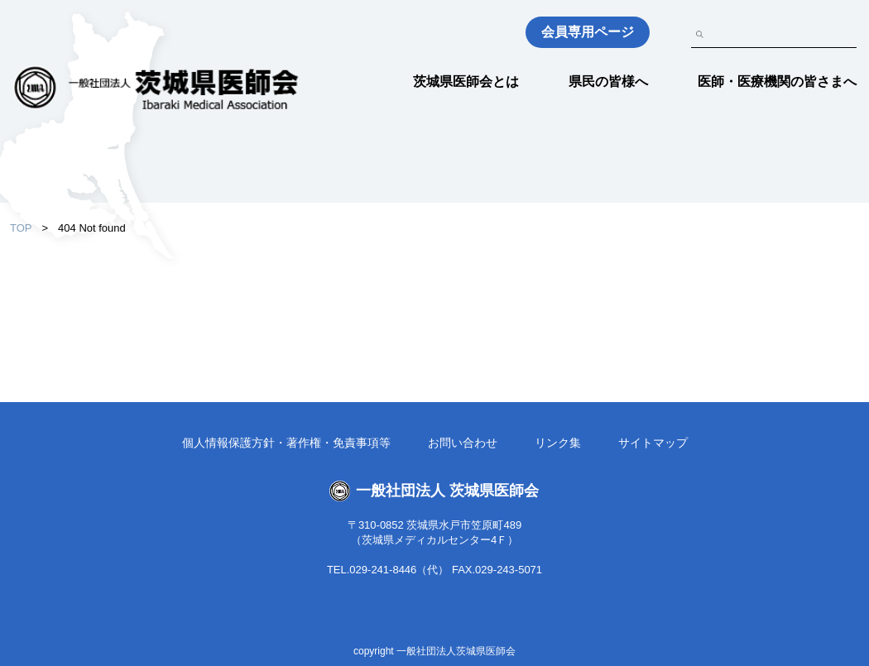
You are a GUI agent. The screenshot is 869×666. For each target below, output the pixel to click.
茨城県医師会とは (466, 81)
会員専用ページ (587, 32)
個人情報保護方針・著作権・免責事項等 (286, 442)
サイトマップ (653, 442)
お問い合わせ (462, 442)
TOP (21, 228)
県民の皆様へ (608, 81)
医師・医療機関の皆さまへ (777, 81)
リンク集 (558, 442)
